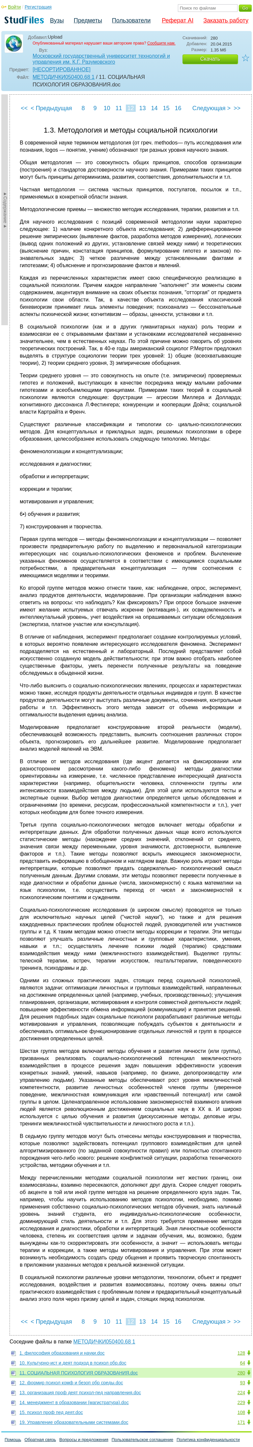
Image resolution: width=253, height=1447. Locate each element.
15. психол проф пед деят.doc (51, 1412)
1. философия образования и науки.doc (62, 1353)
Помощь (13, 1439)
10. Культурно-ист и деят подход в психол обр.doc (72, 1363)
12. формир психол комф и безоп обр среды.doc (71, 1382)
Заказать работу (225, 20)
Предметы (88, 20)
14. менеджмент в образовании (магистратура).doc (74, 1402)
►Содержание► (5, 210)
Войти (14, 7)
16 (178, 108)
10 (106, 108)
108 (241, 1412)
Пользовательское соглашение (142, 1439)
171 (241, 1422)
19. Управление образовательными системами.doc (73, 1422)
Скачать (210, 59)
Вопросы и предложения (83, 1439)
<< (24, 108)
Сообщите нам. (161, 43)
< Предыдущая (51, 108)
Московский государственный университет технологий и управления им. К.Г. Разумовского (101, 59)
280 (241, 1372)
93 (242, 1382)
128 (241, 1353)
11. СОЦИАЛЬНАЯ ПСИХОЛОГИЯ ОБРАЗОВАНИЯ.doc (78, 1372)
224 (241, 1392)
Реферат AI (177, 20)
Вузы (57, 20)
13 (142, 108)
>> (237, 108)
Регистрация (38, 7)
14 (154, 108)
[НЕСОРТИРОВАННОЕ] (62, 69)
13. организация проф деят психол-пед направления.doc (80, 1392)
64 (242, 1363)
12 (130, 108)
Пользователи (131, 20)
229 (241, 1402)
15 (166, 108)
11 (118, 108)
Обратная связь (40, 1439)
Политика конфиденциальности (208, 1439)
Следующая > (211, 108)
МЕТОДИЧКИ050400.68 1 (64, 77)
